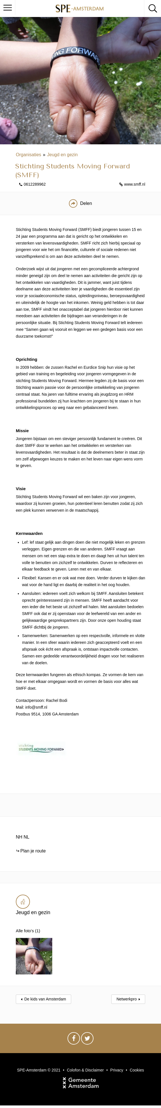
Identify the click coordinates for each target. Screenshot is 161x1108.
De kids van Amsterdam (45, 993)
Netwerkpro (126, 993)
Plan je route (33, 850)
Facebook (73, 1034)
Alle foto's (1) (29, 931)
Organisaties (28, 154)
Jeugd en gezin (62, 154)
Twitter (87, 1034)
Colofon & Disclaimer (85, 1064)
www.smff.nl (134, 184)
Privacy (116, 1064)
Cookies (137, 1064)
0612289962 (35, 184)
